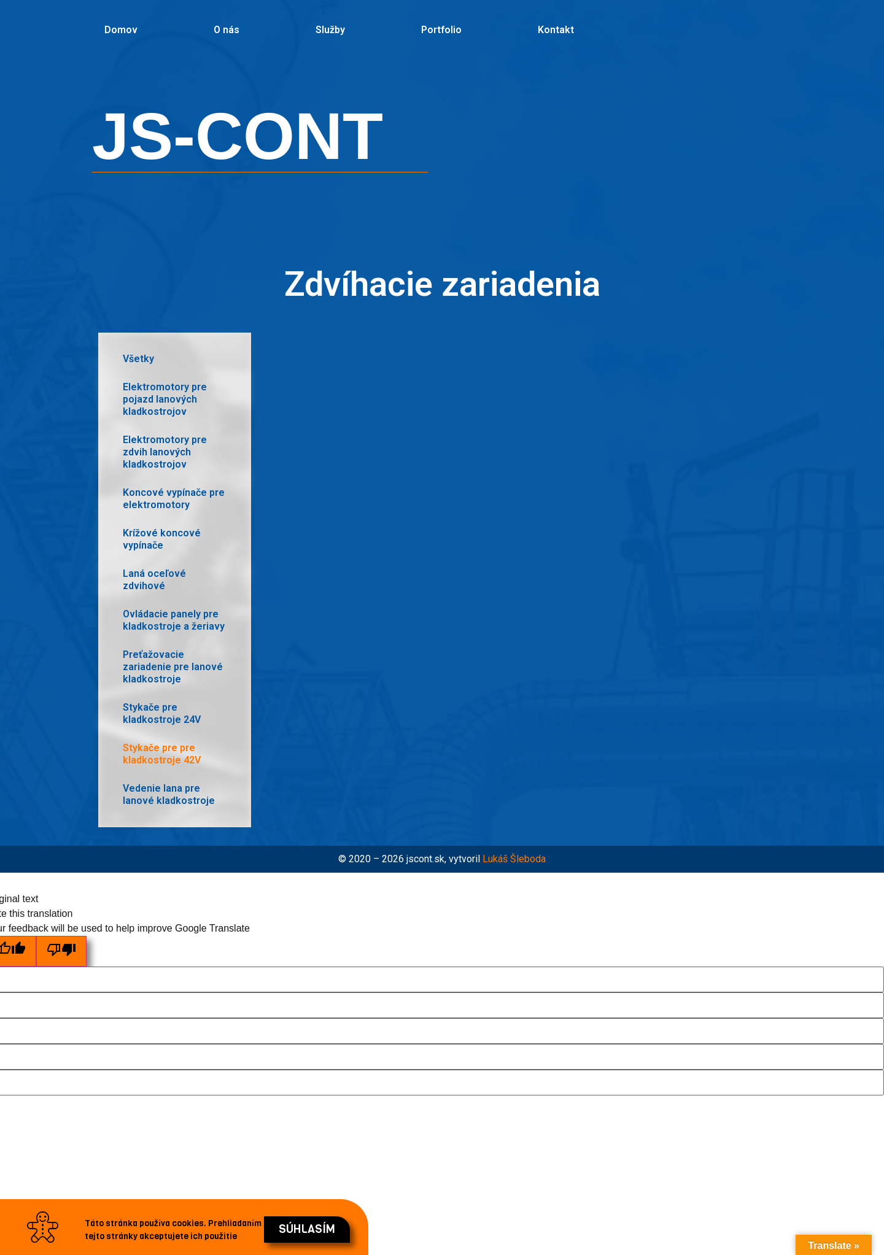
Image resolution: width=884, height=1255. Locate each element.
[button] (307, 1229)
